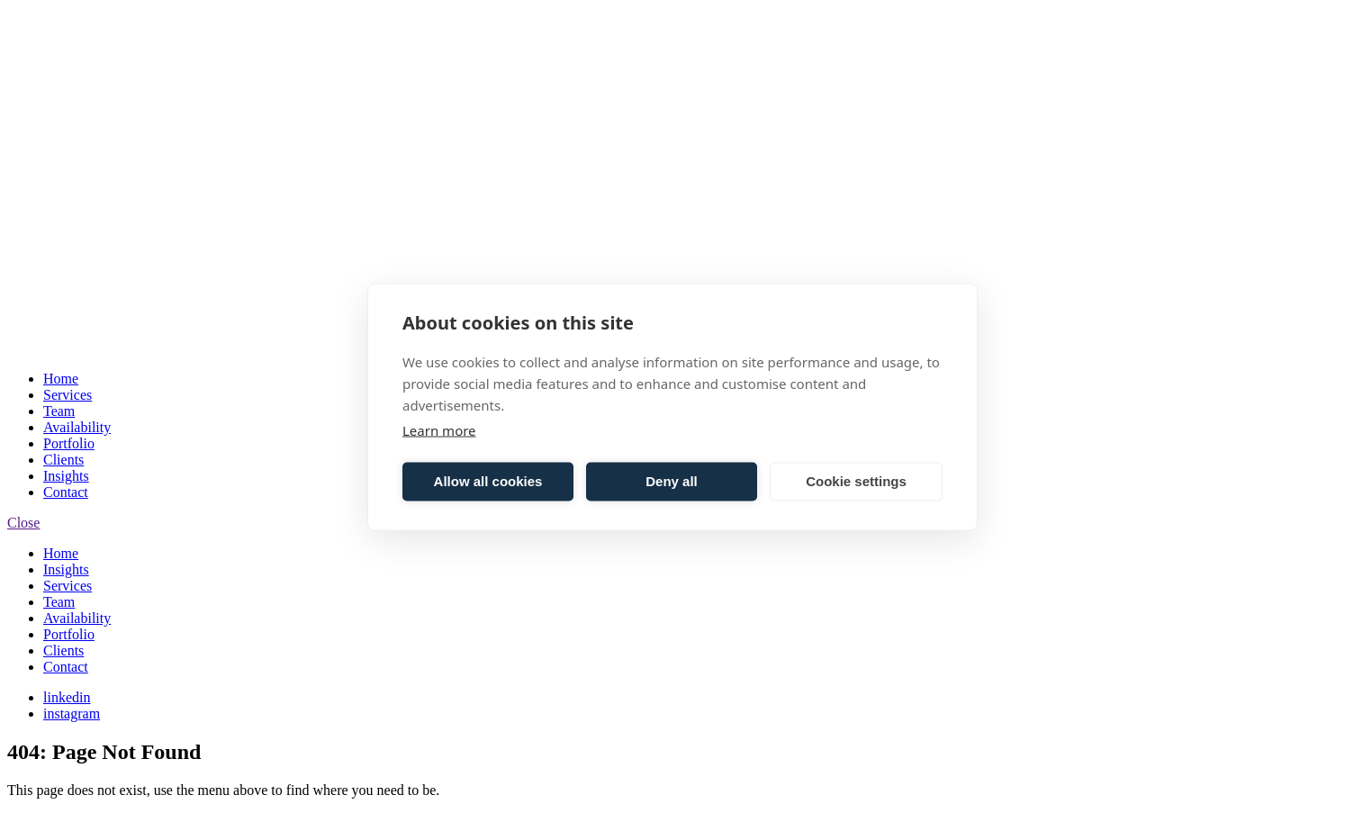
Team (59, 411)
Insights (66, 475)
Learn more (439, 429)
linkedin (66, 697)
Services (67, 394)
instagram (71, 713)
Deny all (671, 481)
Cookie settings (856, 481)
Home (60, 378)
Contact (65, 492)
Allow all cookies (488, 481)
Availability (77, 427)
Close (23, 522)
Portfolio (69, 443)
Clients (63, 459)
